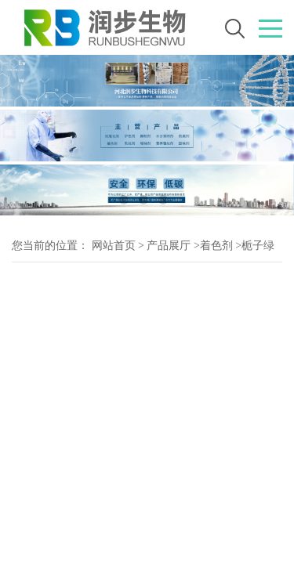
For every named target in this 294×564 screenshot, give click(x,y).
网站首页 (114, 245)
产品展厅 (169, 245)
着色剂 (216, 245)
